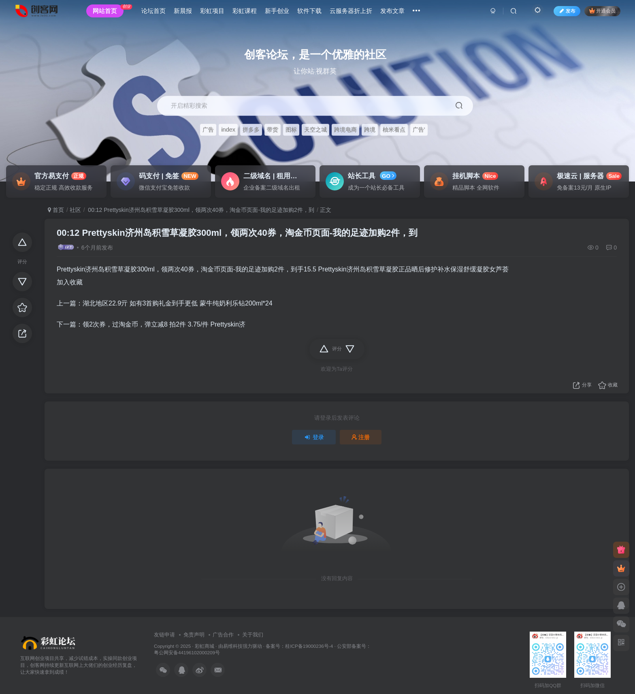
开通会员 (598, 13)
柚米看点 (394, 130)
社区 (75, 210)
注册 (361, 437)
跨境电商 (345, 130)
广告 (208, 130)
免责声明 (194, 635)
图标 (291, 130)
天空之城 (315, 130)
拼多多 (251, 130)
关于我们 (252, 635)
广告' (419, 130)
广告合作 (223, 635)
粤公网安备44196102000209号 (187, 652)
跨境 (369, 130)
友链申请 (164, 635)
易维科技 (233, 646)
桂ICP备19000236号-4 (309, 646)
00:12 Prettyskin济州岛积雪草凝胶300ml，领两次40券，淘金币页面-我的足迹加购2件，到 (200, 210)
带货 (272, 130)
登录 (314, 437)
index (228, 130)
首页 (56, 210)
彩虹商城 (204, 646)
